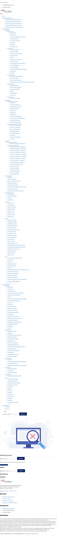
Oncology (7, 30)
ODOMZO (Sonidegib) (12, 320)
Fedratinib (10, 392)
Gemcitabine (13, 71)
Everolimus (12, 42)
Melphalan (10, 333)
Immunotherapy (8, 175)
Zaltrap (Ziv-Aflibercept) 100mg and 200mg (17, 298)
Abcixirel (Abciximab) (12, 263)
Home (4, 16)
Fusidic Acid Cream (12, 251)
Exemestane (13, 34)
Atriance (9, 296)
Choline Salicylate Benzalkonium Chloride (16, 247)
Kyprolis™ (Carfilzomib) (15, 127)
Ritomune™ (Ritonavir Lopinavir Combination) (17, 279)
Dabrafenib (12, 135)
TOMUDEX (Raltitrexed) (13, 324)
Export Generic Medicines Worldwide (13, 21)
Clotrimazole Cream (12, 231)
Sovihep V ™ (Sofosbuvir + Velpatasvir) (18, 154)
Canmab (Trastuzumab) (15, 40)
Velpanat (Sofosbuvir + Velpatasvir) (17, 146)
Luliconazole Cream (12, 233)
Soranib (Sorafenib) (14, 85)
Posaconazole (11, 260)
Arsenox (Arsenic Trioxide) (16, 106)
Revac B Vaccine (11, 212)
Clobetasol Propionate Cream (14, 249)
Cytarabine (12, 102)
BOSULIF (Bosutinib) (12, 337)
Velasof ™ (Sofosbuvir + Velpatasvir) (18, 150)
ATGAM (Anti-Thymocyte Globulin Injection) (17, 186)
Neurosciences (8, 358)
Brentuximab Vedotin (12, 356)
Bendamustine (13, 114)
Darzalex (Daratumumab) (15, 129)
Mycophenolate (13, 93)
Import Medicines (6, 284)
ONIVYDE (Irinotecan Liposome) (15, 318)
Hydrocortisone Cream (12, 243)
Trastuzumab (13, 33)
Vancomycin (13, 95)
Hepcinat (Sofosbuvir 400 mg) (16, 164)
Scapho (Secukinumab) (12, 188)
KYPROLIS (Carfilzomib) (13, 342)
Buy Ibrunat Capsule (14, 49)
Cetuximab (10, 267)
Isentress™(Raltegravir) (15, 120)
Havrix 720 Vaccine (12, 207)
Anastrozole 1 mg (14, 46)
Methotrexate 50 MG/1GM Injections (16, 190)
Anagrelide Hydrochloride (13, 354)
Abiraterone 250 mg (14, 78)
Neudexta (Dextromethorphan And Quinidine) (17, 365)
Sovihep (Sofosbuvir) (14, 168)
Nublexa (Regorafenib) (15, 89)
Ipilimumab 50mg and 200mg (14, 295)
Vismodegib (10, 304)
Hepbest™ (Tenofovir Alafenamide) (17, 143)
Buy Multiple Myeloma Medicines (15, 124)
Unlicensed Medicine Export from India (13, 25)
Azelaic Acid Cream (12, 219)
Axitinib (12, 91)
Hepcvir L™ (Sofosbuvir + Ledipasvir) (18, 152)
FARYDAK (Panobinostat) (13, 339)
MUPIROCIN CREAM (12, 221)
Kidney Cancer (11, 84)
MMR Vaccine (11, 216)
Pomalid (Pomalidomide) (15, 137)
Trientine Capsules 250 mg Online (15, 258)
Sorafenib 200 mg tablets (15, 87)
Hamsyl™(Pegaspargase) (15, 122)
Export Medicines (6, 29)
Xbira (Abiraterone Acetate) (16, 80)
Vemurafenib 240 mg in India (14, 300)
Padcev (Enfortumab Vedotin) (14, 383)
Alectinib (10, 328)
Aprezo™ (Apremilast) (12, 275)
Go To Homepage (4, 465)
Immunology (7, 367)
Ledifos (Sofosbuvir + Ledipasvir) (17, 160)
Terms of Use (35, 533)
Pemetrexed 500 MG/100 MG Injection (18, 69)
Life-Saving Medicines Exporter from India (14, 27)
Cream (6, 218)
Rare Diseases (8, 374)
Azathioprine (10, 199)
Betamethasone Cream (12, 225)
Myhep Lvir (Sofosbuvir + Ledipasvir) (18, 158)
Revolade (10, 262)
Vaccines (7, 201)
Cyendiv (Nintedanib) (14, 65)
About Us (7, 408)
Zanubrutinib (10, 394)
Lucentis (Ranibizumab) (13, 277)
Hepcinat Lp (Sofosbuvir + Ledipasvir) (18, 156)
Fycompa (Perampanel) (12, 363)
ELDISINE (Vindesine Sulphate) (14, 335)
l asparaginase (11, 352)
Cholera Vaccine (11, 205)
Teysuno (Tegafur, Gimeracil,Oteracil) (16, 293)
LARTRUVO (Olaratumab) (13, 316)
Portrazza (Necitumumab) (13, 312)
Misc (6, 256)
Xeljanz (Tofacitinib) (12, 179)
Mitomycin (12, 73)
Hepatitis (7, 141)
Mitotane (10, 388)
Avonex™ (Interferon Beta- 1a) (14, 181)
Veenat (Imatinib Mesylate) (16, 116)
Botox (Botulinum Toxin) (13, 271)
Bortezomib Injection (14, 131)
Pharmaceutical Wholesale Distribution (13, 19)
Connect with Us (6, 405)
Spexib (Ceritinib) (14, 61)
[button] (28, 13)
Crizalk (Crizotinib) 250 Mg (16, 53)
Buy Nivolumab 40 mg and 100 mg (17, 63)
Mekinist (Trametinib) (12, 308)
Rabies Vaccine (11, 210)
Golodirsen (10, 400)
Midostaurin (13, 112)
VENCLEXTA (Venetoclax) (13, 344)
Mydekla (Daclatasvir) (15, 172)
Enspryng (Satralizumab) (13, 379)
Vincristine (12, 139)
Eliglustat (10, 177)
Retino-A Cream (11, 241)
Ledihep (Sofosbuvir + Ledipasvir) (17, 162)
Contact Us (7, 406)
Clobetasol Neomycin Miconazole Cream (16, 245)
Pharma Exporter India (7, 18)
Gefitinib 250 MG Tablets (15, 59)
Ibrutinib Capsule (14, 55)
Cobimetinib (10, 326)
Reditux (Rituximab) (14, 108)
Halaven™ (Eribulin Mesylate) (14, 281)
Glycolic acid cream (12, 227)
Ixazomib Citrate (11, 340)
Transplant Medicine (9, 192)
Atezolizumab (11, 314)
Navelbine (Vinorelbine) (13, 310)
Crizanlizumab (11, 396)
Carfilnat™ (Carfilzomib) (15, 125)
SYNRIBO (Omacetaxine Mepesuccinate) (16, 346)
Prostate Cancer (11, 75)
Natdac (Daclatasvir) (14, 174)
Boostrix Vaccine (11, 214)
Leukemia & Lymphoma (13, 101)
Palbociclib (12, 44)
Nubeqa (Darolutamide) (13, 384)
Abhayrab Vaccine (11, 208)
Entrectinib (10, 390)
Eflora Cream (10, 254)
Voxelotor (10, 398)
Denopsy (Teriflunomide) (13, 273)
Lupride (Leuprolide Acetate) (16, 76)
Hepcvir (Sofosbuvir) (14, 166)
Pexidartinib (10, 386)
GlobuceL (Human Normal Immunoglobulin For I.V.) (19, 269)
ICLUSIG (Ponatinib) (12, 331)
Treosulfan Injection (12, 348)
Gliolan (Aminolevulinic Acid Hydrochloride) (17, 361)
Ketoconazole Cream (12, 235)
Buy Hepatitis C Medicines (13, 145)
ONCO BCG (10, 203)
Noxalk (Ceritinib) (14, 51)
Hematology (7, 100)
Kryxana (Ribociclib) (14, 38)
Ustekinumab (10, 370)
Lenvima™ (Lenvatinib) (15, 98)
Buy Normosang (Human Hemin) (15, 375)
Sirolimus (10, 197)
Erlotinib (12, 57)
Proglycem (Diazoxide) (12, 381)
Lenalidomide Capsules (15, 133)
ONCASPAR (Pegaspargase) (14, 350)
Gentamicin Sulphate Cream (14, 229)
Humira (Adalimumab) (12, 183)
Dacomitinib (10, 287)
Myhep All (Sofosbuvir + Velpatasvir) (18, 148)
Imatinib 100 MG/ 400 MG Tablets (17, 118)
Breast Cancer (11, 31)
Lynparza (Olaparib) (12, 306)
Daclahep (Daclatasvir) (15, 170)
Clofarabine (12, 110)
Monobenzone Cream (12, 223)
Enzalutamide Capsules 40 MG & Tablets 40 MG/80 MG (22, 82)
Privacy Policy (28, 533)
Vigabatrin (10, 359)
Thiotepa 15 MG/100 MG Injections (18, 36)
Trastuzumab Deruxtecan (13, 402)
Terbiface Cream (11, 252)
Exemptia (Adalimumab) (13, 185)
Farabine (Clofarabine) (15, 104)
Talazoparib (10, 289)
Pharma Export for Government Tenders (13, 23)
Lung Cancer (10, 48)
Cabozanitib (10, 302)
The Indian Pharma (4, 2)
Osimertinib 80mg (14, 67)
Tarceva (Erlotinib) (12, 291)
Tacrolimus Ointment (12, 196)
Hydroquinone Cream (12, 237)
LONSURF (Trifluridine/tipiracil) (14, 322)
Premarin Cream (11, 239)
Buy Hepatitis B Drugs (12, 142)
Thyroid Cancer (11, 97)
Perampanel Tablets (12, 265)
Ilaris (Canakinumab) (12, 368)
